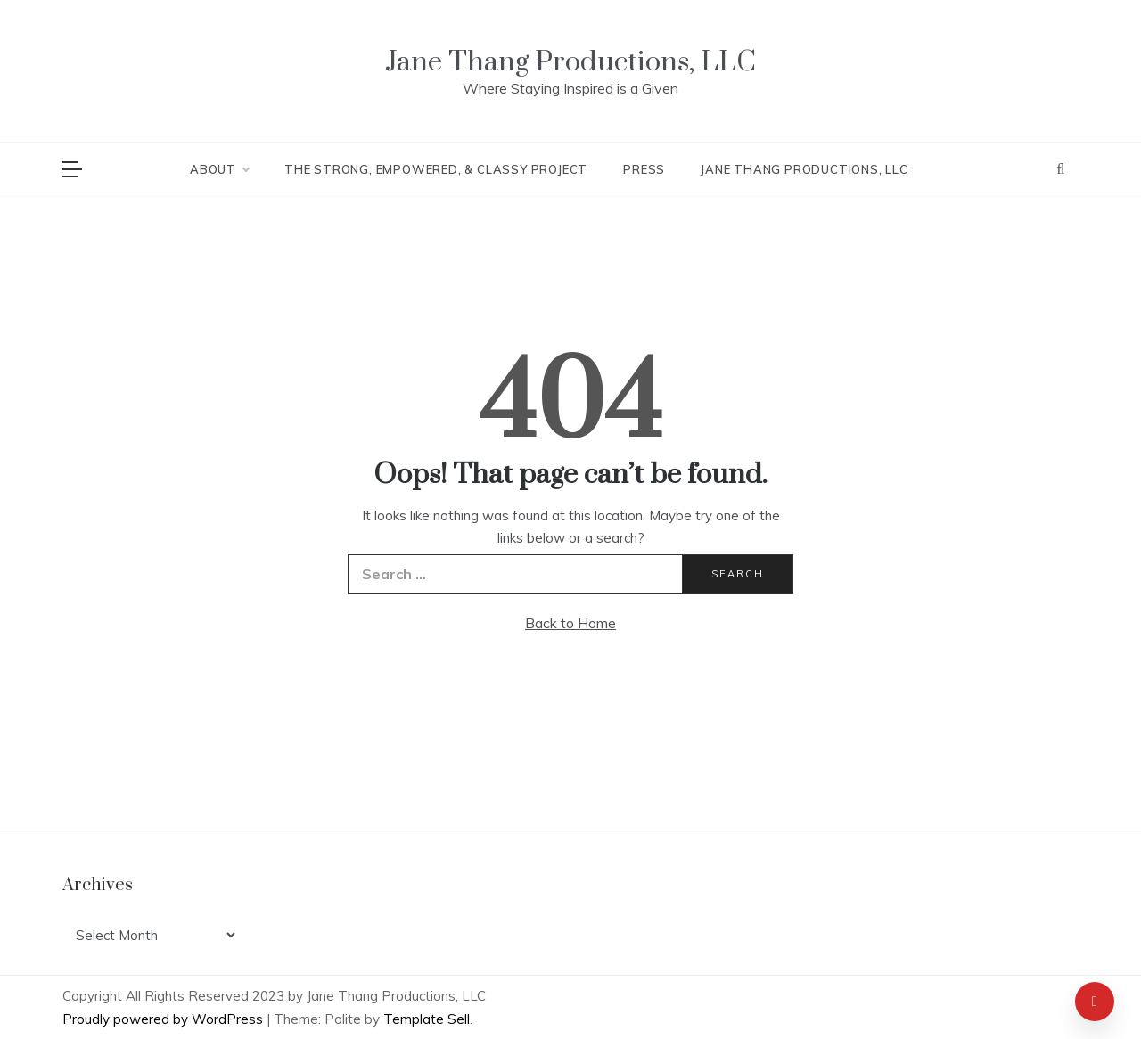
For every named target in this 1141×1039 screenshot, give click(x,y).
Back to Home (570, 623)
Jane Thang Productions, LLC (570, 62)
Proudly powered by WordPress (164, 1018)
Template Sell (426, 1018)
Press (644, 169)
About (219, 169)
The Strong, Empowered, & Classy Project (435, 169)
